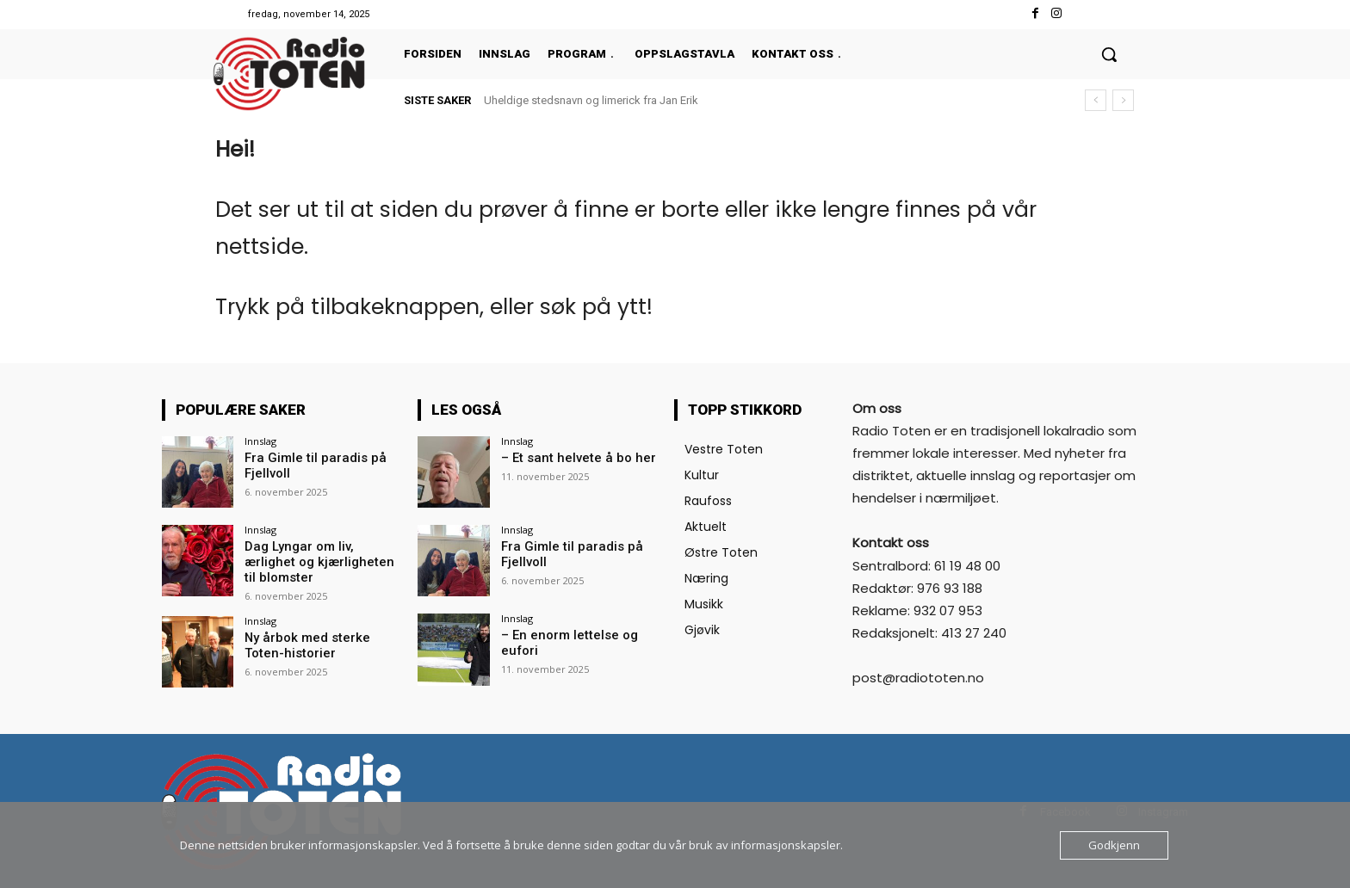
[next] (1123, 100)
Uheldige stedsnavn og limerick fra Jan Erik (591, 100)
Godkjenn (1114, 845)
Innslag (260, 441)
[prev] (1095, 100)
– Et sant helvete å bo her (570, 458)
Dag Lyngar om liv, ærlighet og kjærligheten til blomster (322, 554)
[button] (1109, 54)
